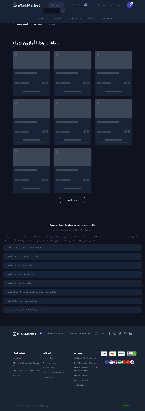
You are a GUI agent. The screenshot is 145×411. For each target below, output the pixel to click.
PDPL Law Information (53, 373)
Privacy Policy (49, 358)
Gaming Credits (74, 18)
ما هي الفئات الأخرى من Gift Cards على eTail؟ (25, 310)
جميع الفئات (54, 5)
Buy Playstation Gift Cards (85, 363)
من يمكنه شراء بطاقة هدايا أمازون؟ (20, 274)
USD (75, 4)
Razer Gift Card (81, 380)
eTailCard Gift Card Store (85, 358)
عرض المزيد (72, 200)
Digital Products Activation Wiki (26, 370)
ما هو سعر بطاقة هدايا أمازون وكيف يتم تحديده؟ (24, 247)
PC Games (41, 18)
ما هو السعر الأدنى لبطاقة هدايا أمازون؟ (21, 265)
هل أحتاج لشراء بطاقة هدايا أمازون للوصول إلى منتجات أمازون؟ (31, 292)
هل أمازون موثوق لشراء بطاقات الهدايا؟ (21, 301)
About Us (17, 358)
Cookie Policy (49, 368)
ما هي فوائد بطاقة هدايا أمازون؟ (18, 283)
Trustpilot (126, 406)
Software (92, 18)
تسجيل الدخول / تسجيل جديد (109, 4)
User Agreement (50, 363)
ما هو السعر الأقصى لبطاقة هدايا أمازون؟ (22, 256)
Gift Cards (57, 18)
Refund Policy (49, 377)
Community (107, 18)
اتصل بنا (101, 333)
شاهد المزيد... (81, 385)
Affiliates (16, 375)
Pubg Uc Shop (80, 375)
